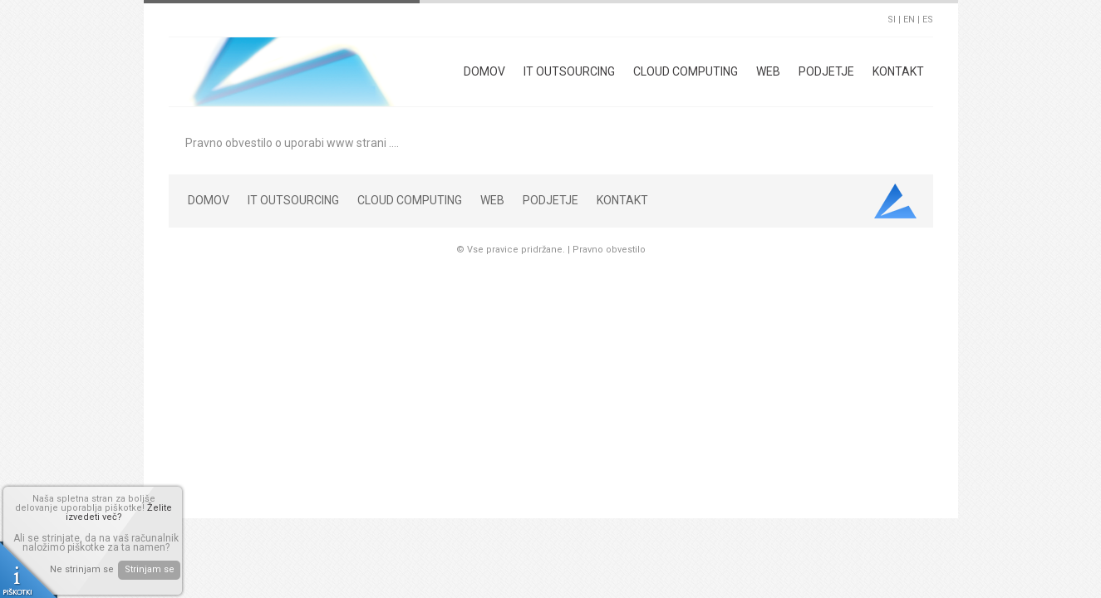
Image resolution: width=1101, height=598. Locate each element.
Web (768, 71)
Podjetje (826, 71)
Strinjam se (149, 569)
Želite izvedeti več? (119, 512)
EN (909, 19)
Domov (484, 71)
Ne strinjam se (82, 569)
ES (927, 19)
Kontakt (898, 71)
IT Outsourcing (569, 71)
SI (891, 19)
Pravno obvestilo (609, 249)
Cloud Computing (685, 71)
